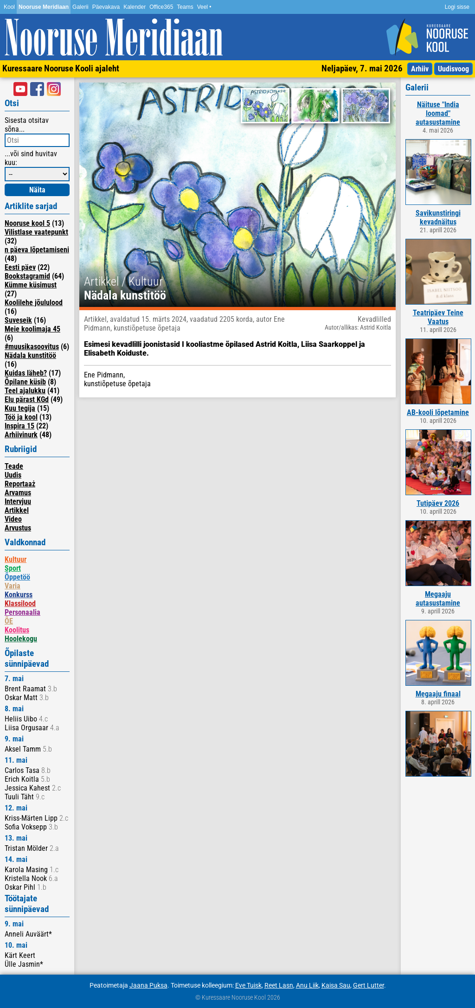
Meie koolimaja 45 (32, 329)
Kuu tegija (20, 408)
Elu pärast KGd (27, 399)
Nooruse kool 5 (27, 223)
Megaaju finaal (438, 693)
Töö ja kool (21, 417)
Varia (12, 585)
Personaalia (22, 612)
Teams (185, 7)
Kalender (134, 7)
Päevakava (106, 7)
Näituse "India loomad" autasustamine (438, 113)
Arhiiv (420, 68)
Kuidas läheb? (26, 373)
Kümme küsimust (31, 285)
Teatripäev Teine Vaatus (438, 317)
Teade (14, 466)
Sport (13, 568)
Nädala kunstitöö (30, 355)
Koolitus (17, 629)
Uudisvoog (453, 68)
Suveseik (18, 320)
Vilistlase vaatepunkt (36, 232)
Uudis (13, 475)
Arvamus (18, 492)
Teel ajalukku (25, 390)
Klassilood (20, 603)
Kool (9, 7)
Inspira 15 (19, 425)
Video (13, 519)
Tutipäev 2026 (438, 503)
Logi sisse (457, 7)
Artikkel (17, 510)
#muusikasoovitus (32, 346)
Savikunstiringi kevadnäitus (438, 217)
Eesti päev (20, 267)
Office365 (161, 7)
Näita (37, 189)
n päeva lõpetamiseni (37, 249)
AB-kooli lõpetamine (438, 412)
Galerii (80, 7)
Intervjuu (18, 501)
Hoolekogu (21, 638)
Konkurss (18, 594)
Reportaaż (20, 483)
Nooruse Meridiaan (44, 7)
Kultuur (15, 559)
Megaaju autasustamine (438, 598)
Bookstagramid (27, 276)
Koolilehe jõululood (34, 302)
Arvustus (18, 527)
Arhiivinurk (21, 434)
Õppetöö (17, 577)
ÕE (9, 621)
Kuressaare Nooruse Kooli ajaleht (60, 68)
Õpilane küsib (25, 381)
